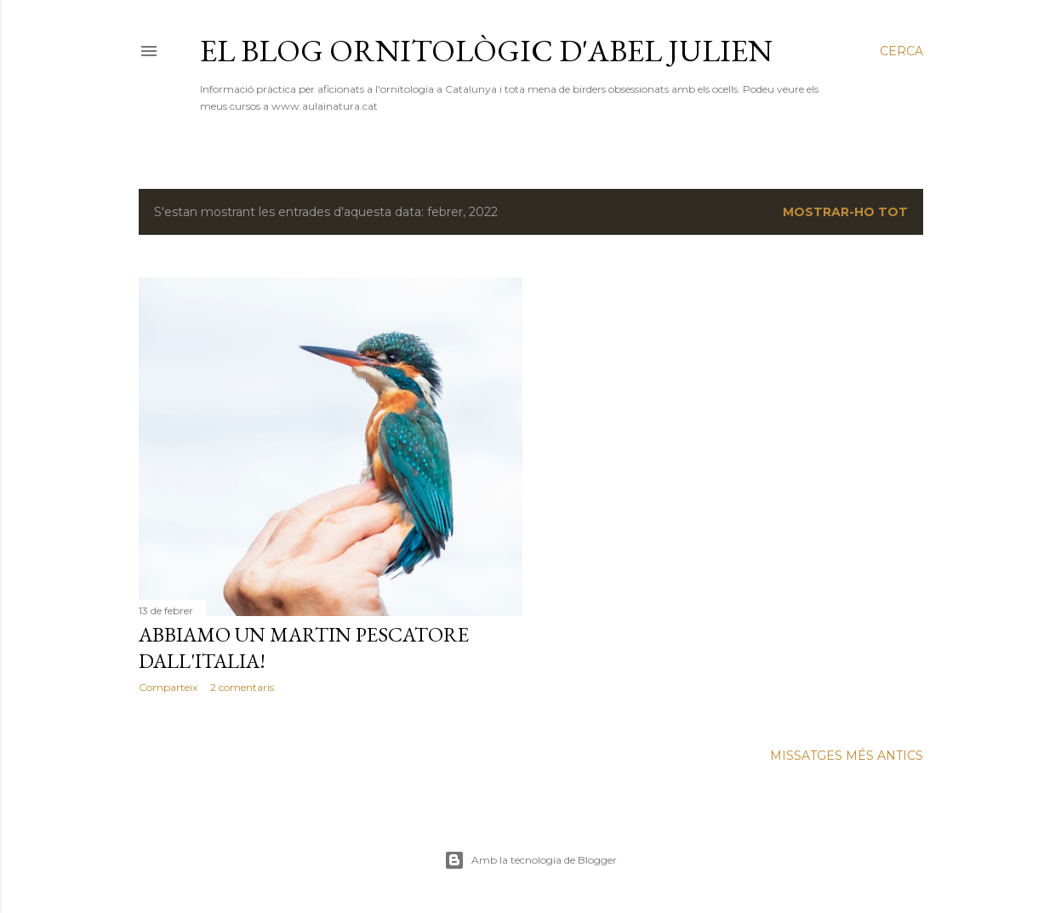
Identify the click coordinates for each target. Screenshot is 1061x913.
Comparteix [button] (168, 687)
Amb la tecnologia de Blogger (530, 860)
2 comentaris (242, 687)
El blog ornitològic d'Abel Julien (486, 51)
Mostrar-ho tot (845, 212)
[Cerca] (901, 51)
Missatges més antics (846, 755)
